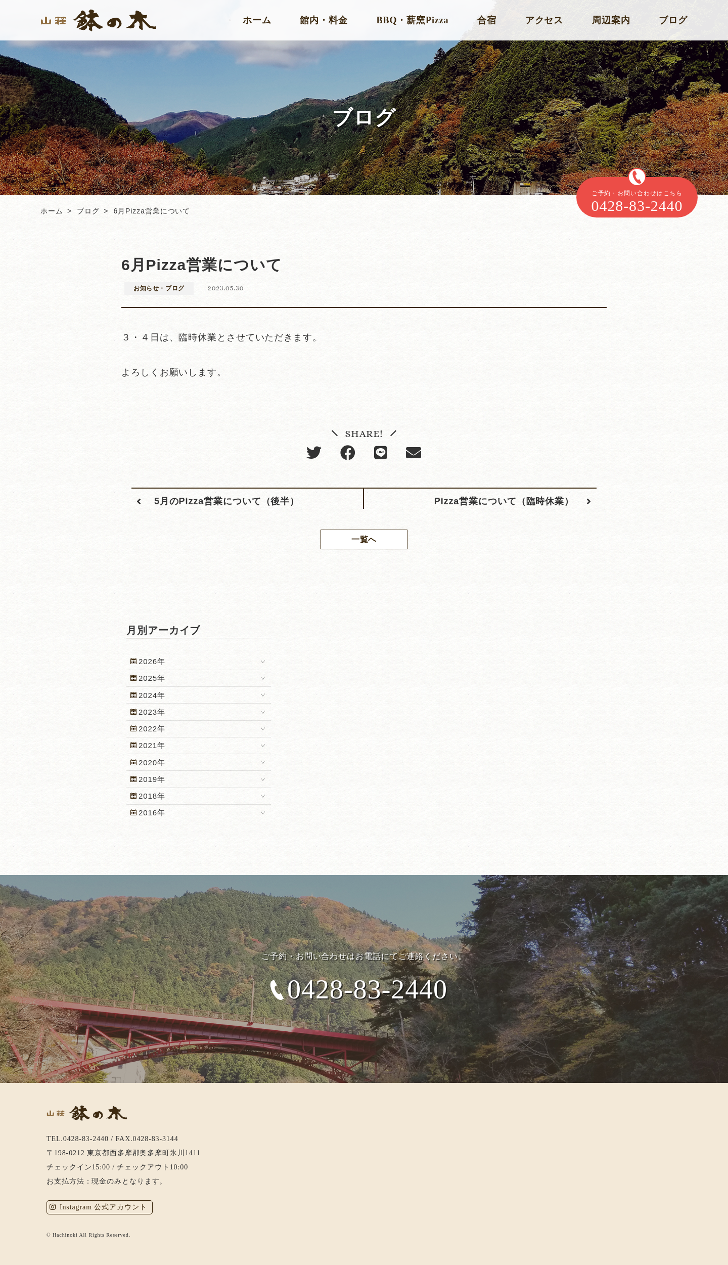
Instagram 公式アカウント (98, 1207)
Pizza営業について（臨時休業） (504, 501)
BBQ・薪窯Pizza (413, 20)
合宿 (486, 20)
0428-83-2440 (367, 989)
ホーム (257, 20)
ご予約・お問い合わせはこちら (637, 202)
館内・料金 (324, 20)
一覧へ (364, 539)
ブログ (673, 20)
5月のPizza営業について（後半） (226, 501)
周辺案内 (611, 20)
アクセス (544, 20)
